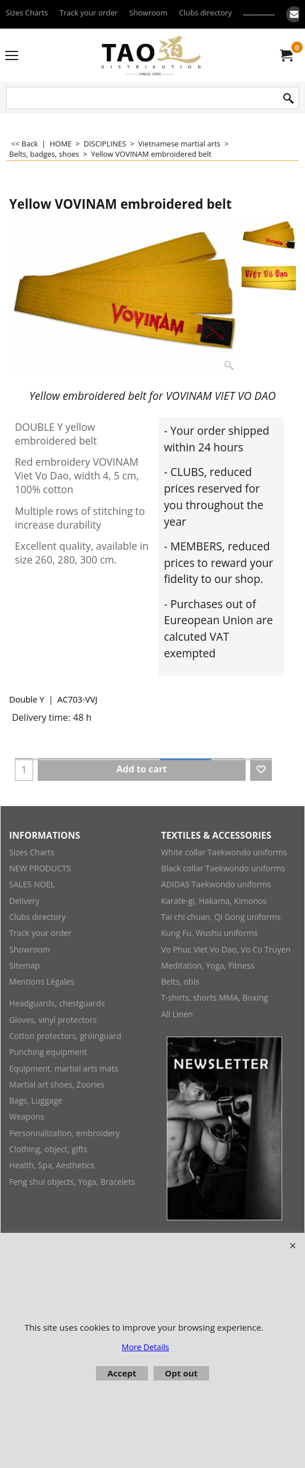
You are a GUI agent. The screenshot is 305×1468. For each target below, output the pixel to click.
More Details (145, 1347)
